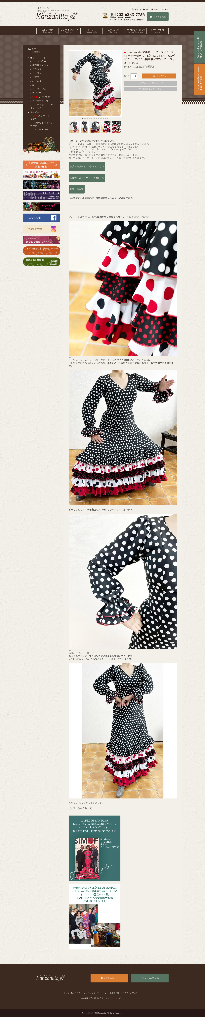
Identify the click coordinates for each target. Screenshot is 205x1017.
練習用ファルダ (40, 65)
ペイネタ (36, 81)
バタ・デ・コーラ (41, 129)
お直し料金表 (76, 189)
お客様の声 (114, 31)
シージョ (36, 73)
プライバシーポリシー (114, 998)
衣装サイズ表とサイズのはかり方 (87, 178)
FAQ (146, 10)
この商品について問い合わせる (150, 83)
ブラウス (36, 69)
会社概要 (124, 993)
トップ (66, 993)
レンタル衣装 (39, 61)
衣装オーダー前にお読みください (87, 166)
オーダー (91, 31)
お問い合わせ (157, 31)
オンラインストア (70, 31)
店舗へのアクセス (159, 10)
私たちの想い (48, 31)
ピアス (35, 77)
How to (136, 10)
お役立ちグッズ (40, 101)
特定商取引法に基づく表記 (150, 89)
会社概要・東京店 (136, 31)
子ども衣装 (41, 97)
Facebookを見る (150, 978)
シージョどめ (39, 89)
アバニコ (36, 93)
